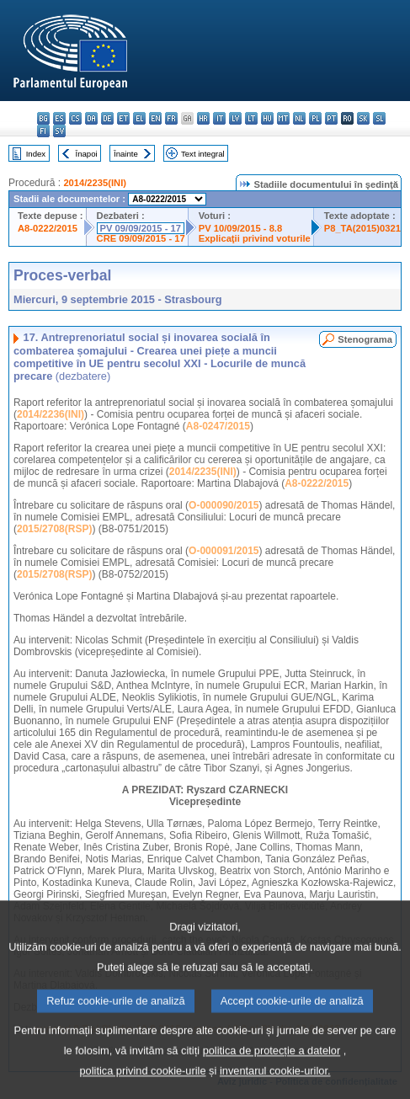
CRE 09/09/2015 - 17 (141, 238)
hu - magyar (267, 118)
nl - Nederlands (299, 118)
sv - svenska (59, 131)
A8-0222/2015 (47, 228)
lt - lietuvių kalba (251, 118)
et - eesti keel (123, 118)
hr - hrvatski (203, 118)
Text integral (203, 153)
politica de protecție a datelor (272, 1074)
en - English (155, 118)
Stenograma (365, 339)
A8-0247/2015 (218, 426)
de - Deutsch (107, 118)
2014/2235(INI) (94, 183)
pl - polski (315, 118)
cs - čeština (75, 118)
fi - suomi (43, 131)
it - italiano (219, 118)
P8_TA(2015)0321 (362, 228)
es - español (59, 118)
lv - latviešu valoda (235, 118)
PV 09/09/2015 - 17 (140, 228)
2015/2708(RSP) (54, 529)
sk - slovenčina (363, 118)
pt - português (331, 118)
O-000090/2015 (223, 505)
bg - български (43, 118)
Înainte (126, 153)
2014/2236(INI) (50, 414)
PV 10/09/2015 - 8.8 (241, 228)
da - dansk (91, 118)
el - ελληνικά (139, 118)
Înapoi (87, 153)
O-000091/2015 (223, 551)
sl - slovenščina (379, 118)
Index (35, 153)
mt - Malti (283, 118)
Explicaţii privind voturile (255, 238)
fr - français (171, 118)
